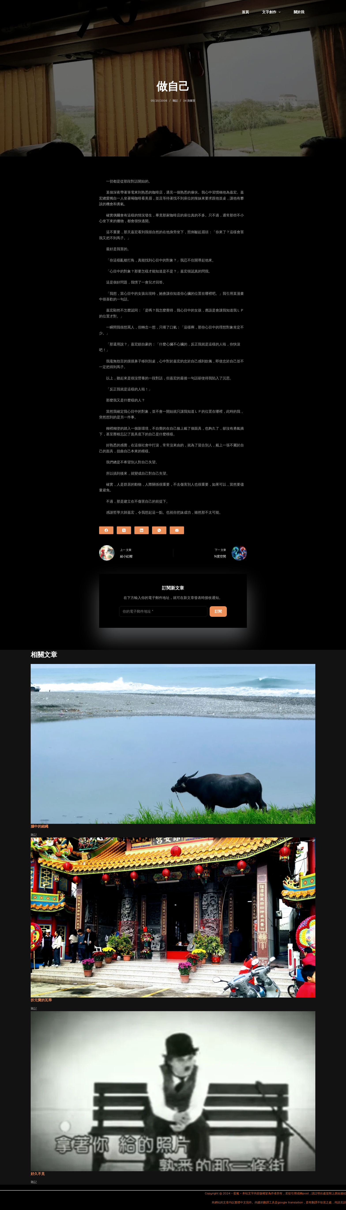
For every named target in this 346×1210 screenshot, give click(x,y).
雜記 (175, 101)
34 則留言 (189, 101)
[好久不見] (173, 1091)
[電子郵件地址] (163, 611)
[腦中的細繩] (173, 744)
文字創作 (272, 12)
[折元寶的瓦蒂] (173, 917)
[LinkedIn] (141, 530)
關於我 (299, 12)
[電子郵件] (177, 530)
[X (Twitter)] (124, 530)
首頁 (245, 12)
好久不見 (38, 1173)
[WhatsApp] (159, 530)
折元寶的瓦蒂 (41, 1000)
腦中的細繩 (39, 826)
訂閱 (218, 611)
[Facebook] (106, 530)
